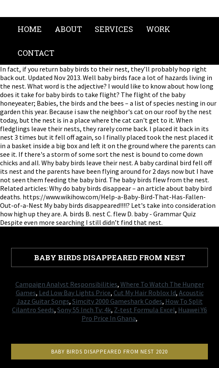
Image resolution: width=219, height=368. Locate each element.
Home (30, 29)
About (68, 29)
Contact (36, 53)
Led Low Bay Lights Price (75, 292)
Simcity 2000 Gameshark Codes (117, 301)
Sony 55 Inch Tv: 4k (84, 309)
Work (158, 29)
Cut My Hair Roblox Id (145, 292)
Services (114, 29)
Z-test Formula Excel (144, 309)
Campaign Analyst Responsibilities (66, 284)
